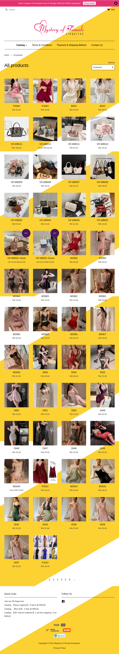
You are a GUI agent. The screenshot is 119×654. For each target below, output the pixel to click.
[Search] (13, 10)
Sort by (111, 62)
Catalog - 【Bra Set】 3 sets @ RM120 (21, 609)
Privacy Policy (59, 648)
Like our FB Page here (14, 601)
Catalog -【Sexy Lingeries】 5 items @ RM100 (24, 605)
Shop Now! (89, 3)
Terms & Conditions (42, 45)
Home (6, 55)
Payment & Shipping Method (71, 45)
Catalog (21, 45)
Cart (113, 9)
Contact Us (97, 45)
